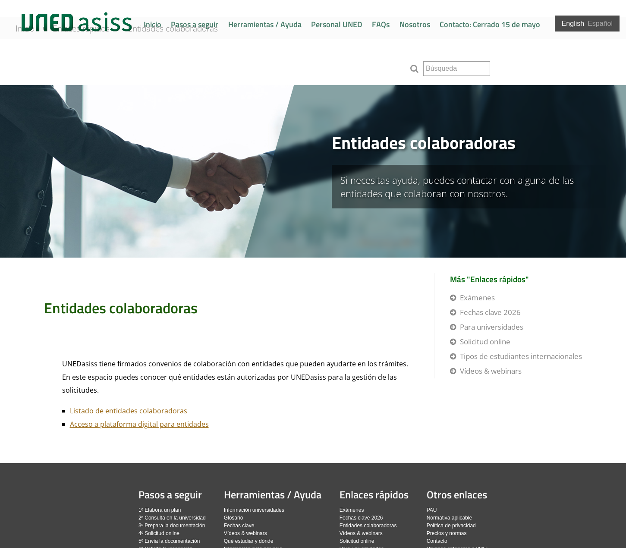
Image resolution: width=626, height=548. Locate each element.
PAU (432, 510)
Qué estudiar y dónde (249, 541)
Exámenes (477, 297)
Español (600, 23)
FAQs (381, 24)
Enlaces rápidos (92, 65)
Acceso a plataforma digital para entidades (139, 424)
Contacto (437, 541)
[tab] (313, 171)
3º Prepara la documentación (171, 526)
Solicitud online (485, 341)
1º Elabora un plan (159, 510)
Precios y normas (447, 533)
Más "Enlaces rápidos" (489, 279)
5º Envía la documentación (169, 541)
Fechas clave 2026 (490, 312)
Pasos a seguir (194, 24)
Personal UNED (336, 24)
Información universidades (254, 510)
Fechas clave (239, 526)
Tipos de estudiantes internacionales (521, 356)
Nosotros (415, 24)
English (573, 23)
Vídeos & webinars (491, 371)
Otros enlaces (457, 494)
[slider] (313, 171)
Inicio (152, 24)
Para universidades (491, 327)
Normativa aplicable (449, 518)
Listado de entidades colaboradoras (128, 411)
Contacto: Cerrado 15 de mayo (490, 24)
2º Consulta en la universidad (172, 518)
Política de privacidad (451, 526)
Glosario (233, 518)
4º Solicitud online (158, 533)
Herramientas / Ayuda (265, 24)
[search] (456, 68)
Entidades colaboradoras (184, 65)
